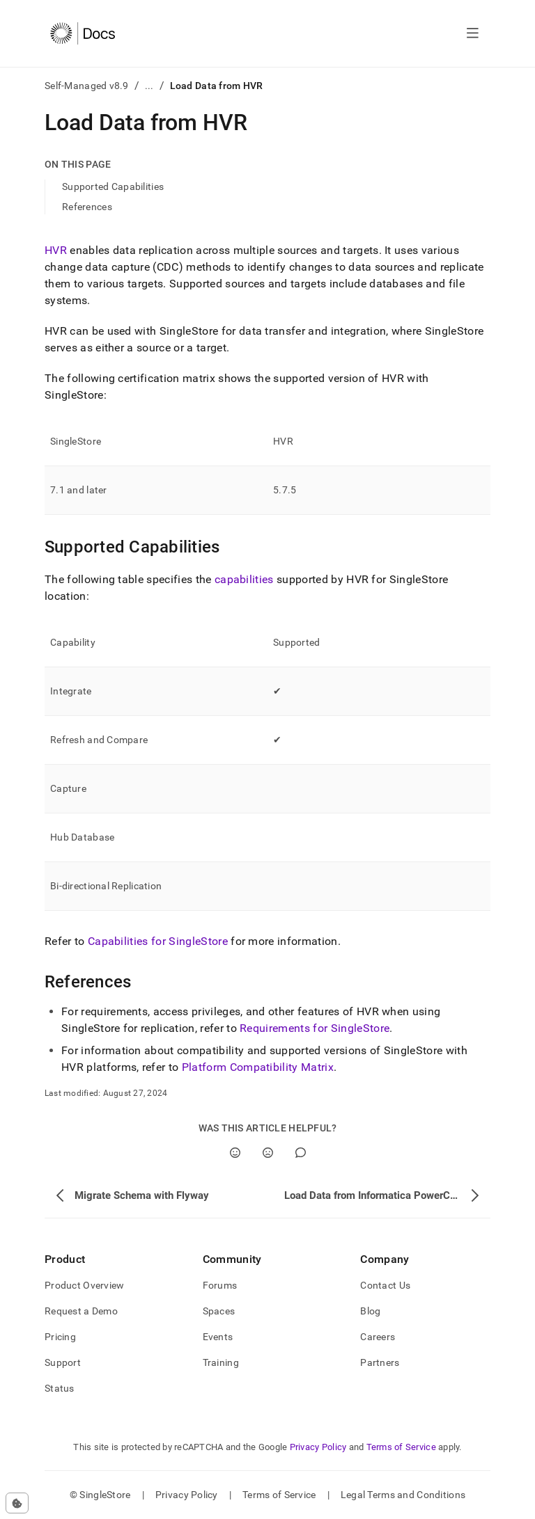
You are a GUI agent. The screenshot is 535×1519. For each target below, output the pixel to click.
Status (60, 1388)
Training (221, 1362)
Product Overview (84, 1285)
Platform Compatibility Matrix (258, 1067)
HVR (56, 250)
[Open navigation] (472, 33)
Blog (370, 1311)
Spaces (219, 1311)
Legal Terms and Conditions (403, 1494)
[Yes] (235, 1152)
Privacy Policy (318, 1447)
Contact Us (385, 1285)
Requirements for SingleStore (314, 1028)
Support (63, 1362)
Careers (377, 1336)
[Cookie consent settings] (17, 1503)
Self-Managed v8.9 (87, 85)
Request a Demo (81, 1311)
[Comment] (300, 1152)
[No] (267, 1152)
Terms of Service (401, 1447)
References (87, 206)
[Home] (82, 33)
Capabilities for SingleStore (158, 941)
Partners (379, 1362)
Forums (220, 1285)
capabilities (244, 579)
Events (218, 1336)
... (149, 85)
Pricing (60, 1336)
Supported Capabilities (113, 186)
